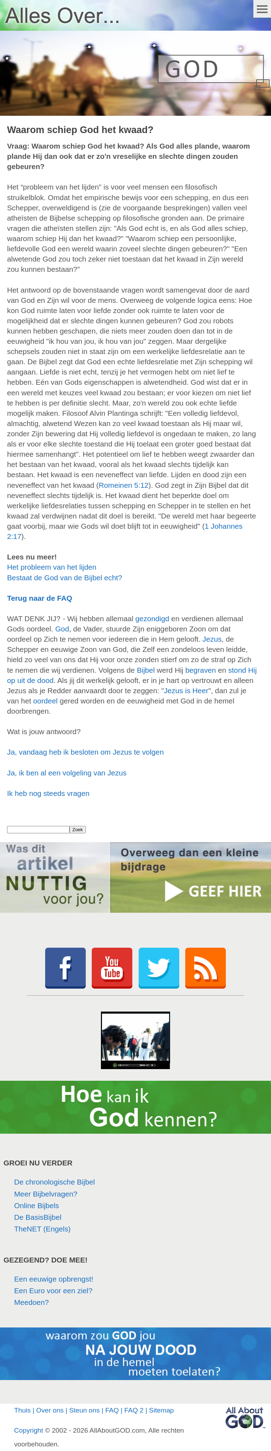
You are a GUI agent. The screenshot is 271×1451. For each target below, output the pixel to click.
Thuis (22, 1410)
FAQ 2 (133, 1410)
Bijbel (146, 670)
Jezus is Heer (186, 690)
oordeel (45, 701)
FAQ (112, 1410)
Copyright (28, 1430)
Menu (262, 9)
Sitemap (161, 1410)
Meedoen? (31, 1302)
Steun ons (84, 1410)
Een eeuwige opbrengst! (53, 1279)
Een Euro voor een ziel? (53, 1291)
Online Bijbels (36, 1205)
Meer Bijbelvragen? (45, 1194)
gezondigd (152, 618)
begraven (200, 670)
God (62, 629)
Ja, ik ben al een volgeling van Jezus (67, 773)
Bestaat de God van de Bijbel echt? (64, 578)
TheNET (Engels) (42, 1229)
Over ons (50, 1410)
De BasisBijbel (37, 1217)
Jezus (212, 639)
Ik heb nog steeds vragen (48, 793)
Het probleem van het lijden (51, 567)
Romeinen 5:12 (124, 485)
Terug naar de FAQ (39, 598)
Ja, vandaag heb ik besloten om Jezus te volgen (85, 752)
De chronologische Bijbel (54, 1182)
